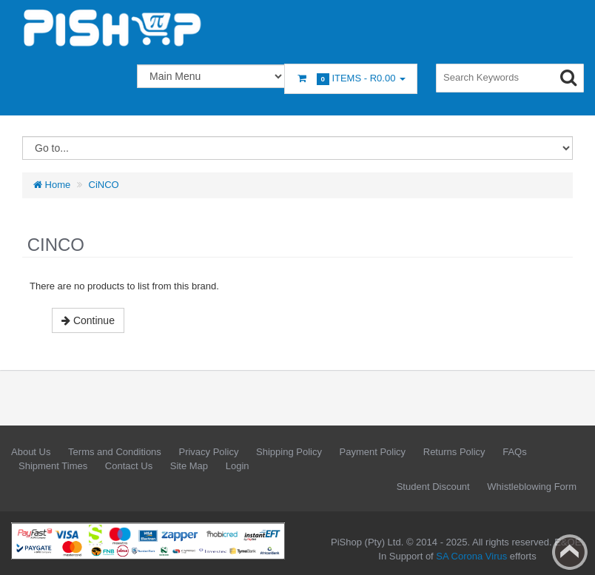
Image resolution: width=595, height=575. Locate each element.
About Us (30, 451)
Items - (351, 79)
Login (237, 465)
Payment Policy (373, 451)
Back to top (569, 552)
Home (51, 184)
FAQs (514, 451)
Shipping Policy (289, 451)
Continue (88, 320)
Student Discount (433, 486)
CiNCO (104, 184)
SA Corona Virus (471, 556)
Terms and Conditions (114, 451)
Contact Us (128, 465)
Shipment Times (53, 465)
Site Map (189, 465)
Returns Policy (454, 451)
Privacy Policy (208, 451)
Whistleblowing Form (531, 486)
